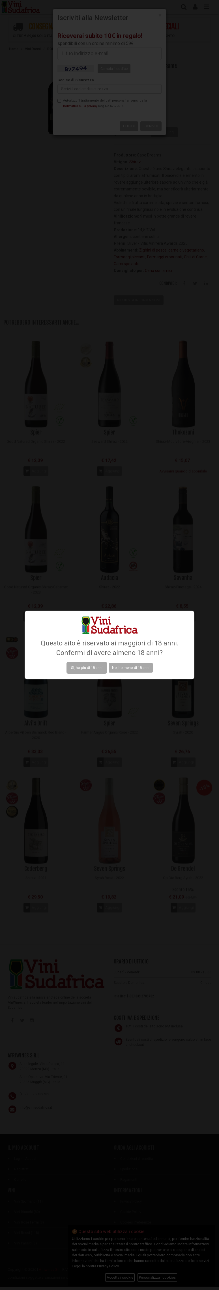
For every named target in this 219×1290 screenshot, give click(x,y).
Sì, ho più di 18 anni (86, 668)
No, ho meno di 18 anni (130, 668)
